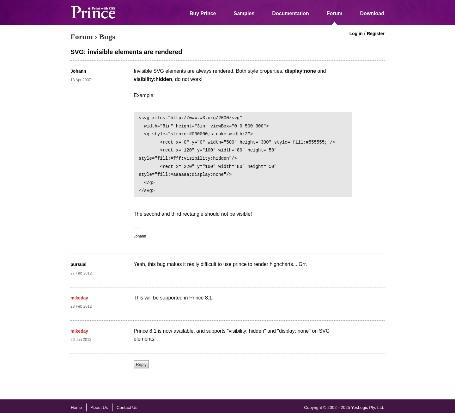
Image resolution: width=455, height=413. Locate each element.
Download (372, 13)
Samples (244, 13)
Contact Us (127, 407)
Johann (78, 71)
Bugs (107, 37)
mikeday (79, 297)
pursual (78, 264)
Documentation (290, 13)
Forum (335, 13)
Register (376, 33)
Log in (356, 33)
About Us (99, 407)
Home (76, 407)
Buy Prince (203, 13)
